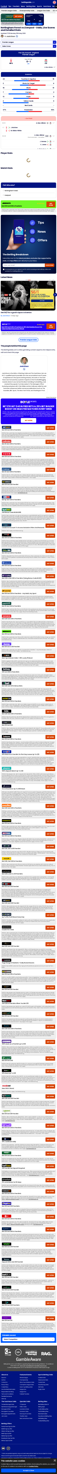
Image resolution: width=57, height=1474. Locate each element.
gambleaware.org (10, 1120)
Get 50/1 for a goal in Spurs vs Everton (16, 312)
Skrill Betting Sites (42, 1418)
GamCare (22, 1365)
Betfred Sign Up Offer (6, 1436)
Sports (39, 6)
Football (4, 6)
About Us (3, 1377)
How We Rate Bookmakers (8, 1389)
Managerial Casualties (7, 1411)
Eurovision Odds (24, 1411)
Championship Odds (27, 11)
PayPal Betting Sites (43, 1411)
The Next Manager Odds (7, 1404)
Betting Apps (41, 1407)
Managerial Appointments (8, 1414)
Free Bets (16, 6)
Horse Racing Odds (43, 1384)
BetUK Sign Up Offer (6, 1433)
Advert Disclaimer (51, 397)
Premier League (24, 1377)
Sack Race (47, 6)
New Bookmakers (42, 1414)
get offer (18, 16)
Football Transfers (24, 1394)
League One (23, 1389)
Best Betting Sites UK (43, 1404)
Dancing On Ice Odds (25, 1414)
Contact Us (4, 1382)
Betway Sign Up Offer (6, 1440)
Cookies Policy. (33, 1466)
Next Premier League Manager (9, 1407)
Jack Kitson (11, 36)
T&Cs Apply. (27, 416)
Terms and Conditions (7, 1394)
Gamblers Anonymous (40, 1365)
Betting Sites (30, 6)
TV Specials (23, 1404)
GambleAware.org (22, 493)
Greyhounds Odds (43, 1380)
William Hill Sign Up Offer (7, 1431)
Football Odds (42, 1377)
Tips (9, 6)
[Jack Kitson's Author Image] (24, 361)
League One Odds (43, 11)
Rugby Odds (41, 1389)
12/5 (34, 24)
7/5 (29, 24)
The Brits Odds (23, 1416)
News (23, 6)
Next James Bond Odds (26, 1418)
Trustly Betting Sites (43, 1409)
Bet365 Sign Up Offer (6, 1429)
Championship (24, 1380)
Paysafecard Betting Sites (45, 1416)
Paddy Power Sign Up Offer (8, 1426)
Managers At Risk (5, 1409)
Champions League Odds (27, 1384)
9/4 (40, 24)
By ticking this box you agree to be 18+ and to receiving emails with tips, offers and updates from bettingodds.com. (27, 270)
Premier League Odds (9, 11)
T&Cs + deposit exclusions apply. (10, 1199)
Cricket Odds (41, 1382)
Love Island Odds (24, 1409)
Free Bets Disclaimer (6, 1396)
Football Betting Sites (43, 1421)
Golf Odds (41, 1387)
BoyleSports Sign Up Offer (8, 1438)
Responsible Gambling (7, 1391)
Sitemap (3, 1398)
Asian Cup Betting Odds (26, 1387)
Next (55, 294)
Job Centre (4, 1416)
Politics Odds (23, 1407)
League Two (23, 1391)
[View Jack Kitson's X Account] (17, 36)
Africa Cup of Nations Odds (27, 1382)
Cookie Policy (4, 1387)
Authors (3, 1380)
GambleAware (30, 1365)
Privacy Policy (4, 1384)
